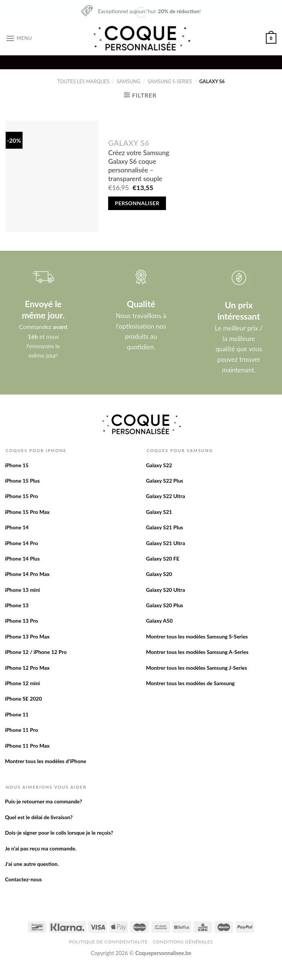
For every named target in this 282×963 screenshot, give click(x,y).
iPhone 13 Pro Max (27, 636)
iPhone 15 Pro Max (27, 512)
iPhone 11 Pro (21, 730)
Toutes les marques (83, 81)
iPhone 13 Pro (21, 620)
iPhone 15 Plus (22, 480)
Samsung (128, 81)
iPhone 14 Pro (21, 543)
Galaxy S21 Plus (164, 527)
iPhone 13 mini (22, 590)
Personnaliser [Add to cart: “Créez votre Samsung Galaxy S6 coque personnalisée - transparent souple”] (137, 203)
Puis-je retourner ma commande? (43, 801)
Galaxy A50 (159, 620)
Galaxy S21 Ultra (165, 543)
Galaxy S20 (159, 574)
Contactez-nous (23, 879)
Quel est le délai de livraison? (38, 817)
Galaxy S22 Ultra (165, 496)
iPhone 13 (17, 605)
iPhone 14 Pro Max (27, 574)
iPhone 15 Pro (21, 496)
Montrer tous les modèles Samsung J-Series (196, 667)
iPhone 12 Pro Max (27, 667)
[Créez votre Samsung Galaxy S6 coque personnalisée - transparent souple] (52, 176)
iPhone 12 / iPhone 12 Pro (35, 652)
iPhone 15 (17, 465)
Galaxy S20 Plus (164, 605)
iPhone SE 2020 (23, 698)
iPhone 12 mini (22, 683)
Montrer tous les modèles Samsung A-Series (197, 652)
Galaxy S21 (159, 512)
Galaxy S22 (159, 465)
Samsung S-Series (170, 81)
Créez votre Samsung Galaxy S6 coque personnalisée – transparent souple (138, 166)
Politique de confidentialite (108, 942)
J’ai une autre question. (32, 864)
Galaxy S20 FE (162, 558)
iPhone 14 (17, 527)
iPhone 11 (17, 714)
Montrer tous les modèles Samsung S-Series (197, 636)
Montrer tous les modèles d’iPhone (45, 761)
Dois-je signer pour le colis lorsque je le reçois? (59, 832)
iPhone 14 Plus (22, 558)
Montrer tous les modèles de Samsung (190, 683)
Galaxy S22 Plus (164, 480)
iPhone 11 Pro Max (27, 745)
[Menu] (19, 38)
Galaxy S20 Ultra (165, 590)
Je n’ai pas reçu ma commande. (40, 848)
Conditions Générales (183, 942)
